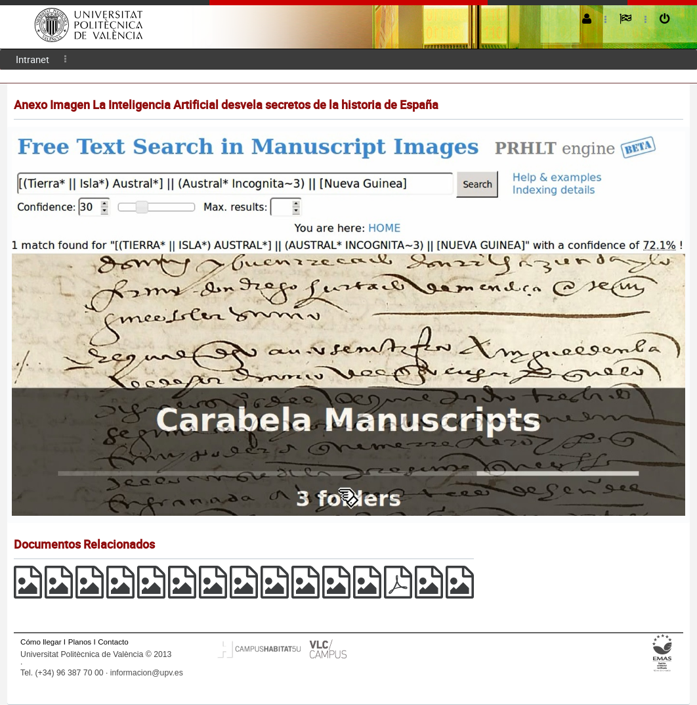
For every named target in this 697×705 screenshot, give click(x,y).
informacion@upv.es (146, 672)
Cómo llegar (41, 641)
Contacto (113, 641)
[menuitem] (32, 59)
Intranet (32, 59)
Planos (80, 641)
